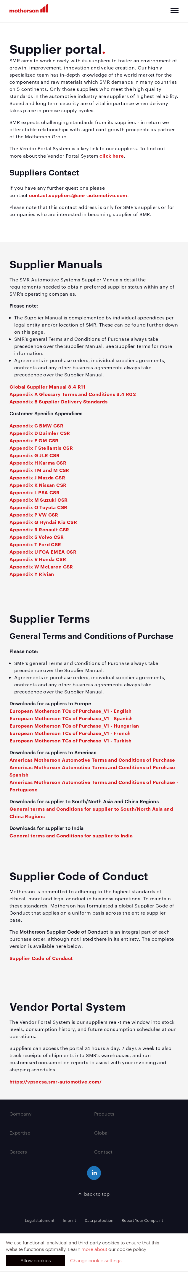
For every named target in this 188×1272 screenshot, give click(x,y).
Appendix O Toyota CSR (38, 507)
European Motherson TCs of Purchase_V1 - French (70, 733)
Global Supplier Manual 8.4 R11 (47, 386)
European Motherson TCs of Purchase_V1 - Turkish (70, 740)
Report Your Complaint (142, 1220)
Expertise (19, 1133)
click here (111, 155)
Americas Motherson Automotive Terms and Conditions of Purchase (92, 759)
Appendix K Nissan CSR (37, 484)
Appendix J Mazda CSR (37, 477)
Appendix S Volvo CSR (36, 536)
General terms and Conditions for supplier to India (71, 835)
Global (101, 1133)
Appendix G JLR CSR (34, 455)
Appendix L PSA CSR (34, 492)
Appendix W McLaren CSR (41, 566)
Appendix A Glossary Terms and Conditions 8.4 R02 (72, 394)
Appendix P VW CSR (33, 514)
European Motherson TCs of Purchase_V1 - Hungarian (74, 725)
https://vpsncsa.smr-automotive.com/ (55, 1081)
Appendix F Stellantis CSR (41, 447)
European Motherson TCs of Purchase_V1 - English (70, 710)
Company (20, 1114)
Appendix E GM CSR (34, 440)
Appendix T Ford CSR (35, 544)
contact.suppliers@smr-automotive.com (78, 195)
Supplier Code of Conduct (41, 958)
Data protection (99, 1220)
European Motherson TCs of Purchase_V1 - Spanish (71, 718)
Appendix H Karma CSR (37, 462)
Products (104, 1114)
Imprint (69, 1220)
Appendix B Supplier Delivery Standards (58, 401)
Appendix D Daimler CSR (39, 433)
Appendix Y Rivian (31, 574)
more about (94, 1249)
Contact (103, 1152)
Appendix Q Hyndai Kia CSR (43, 522)
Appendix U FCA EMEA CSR (42, 551)
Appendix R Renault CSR (39, 529)
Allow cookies (35, 1260)
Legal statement (39, 1220)
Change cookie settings (96, 1260)
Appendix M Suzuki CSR (38, 499)
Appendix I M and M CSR (39, 470)
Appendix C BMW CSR (36, 425)
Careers (18, 1152)
